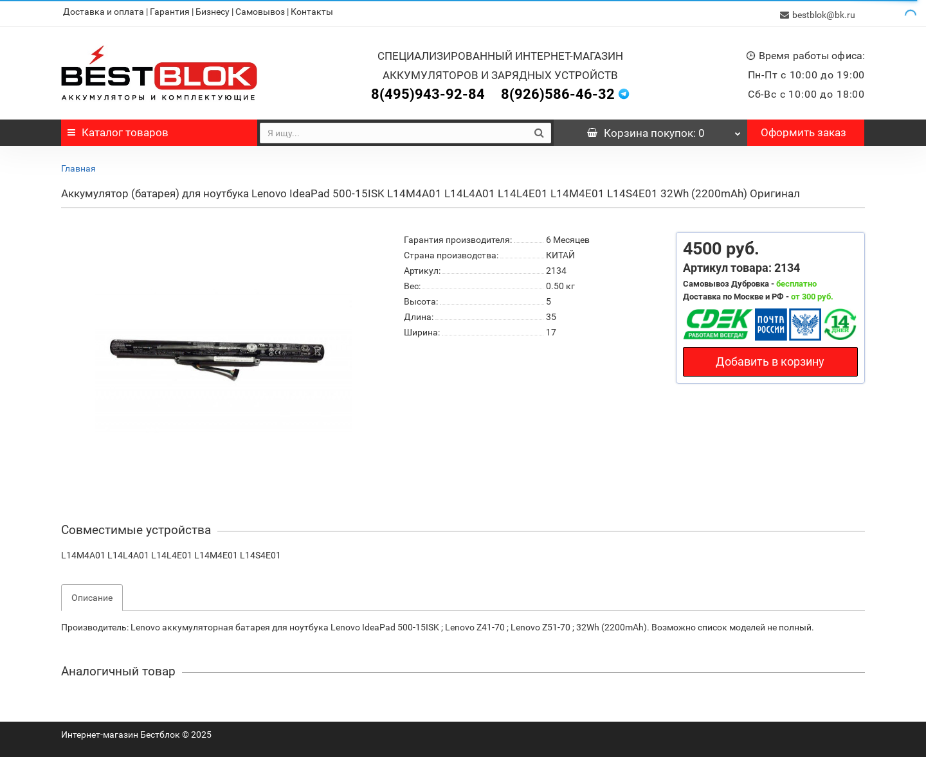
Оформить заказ (803, 129)
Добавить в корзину (770, 358)
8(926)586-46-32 (558, 91)
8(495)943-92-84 (428, 91)
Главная (78, 165)
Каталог (118, 129)
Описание (92, 594)
